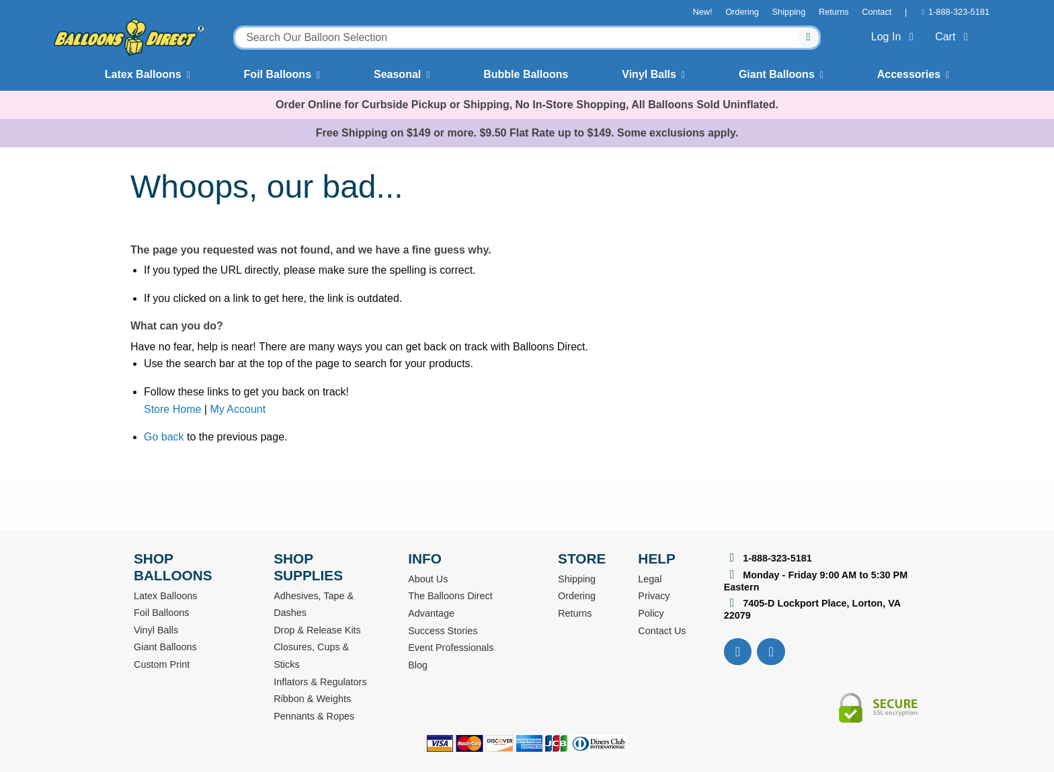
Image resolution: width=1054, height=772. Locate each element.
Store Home (172, 409)
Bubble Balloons (525, 74)
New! (702, 12)
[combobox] (527, 38)
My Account (238, 409)
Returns (834, 12)
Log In (895, 36)
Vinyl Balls (649, 74)
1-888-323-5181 (958, 12)
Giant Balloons (777, 74)
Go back (164, 436)
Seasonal (397, 74)
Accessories (908, 74)
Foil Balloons (277, 74)
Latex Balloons (143, 74)
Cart (954, 36)
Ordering (742, 12)
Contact (876, 12)
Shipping (789, 12)
